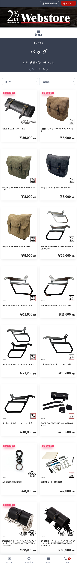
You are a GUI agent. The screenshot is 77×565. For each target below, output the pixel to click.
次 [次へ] (45, 69)
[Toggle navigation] (38, 33)
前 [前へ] (31, 69)
